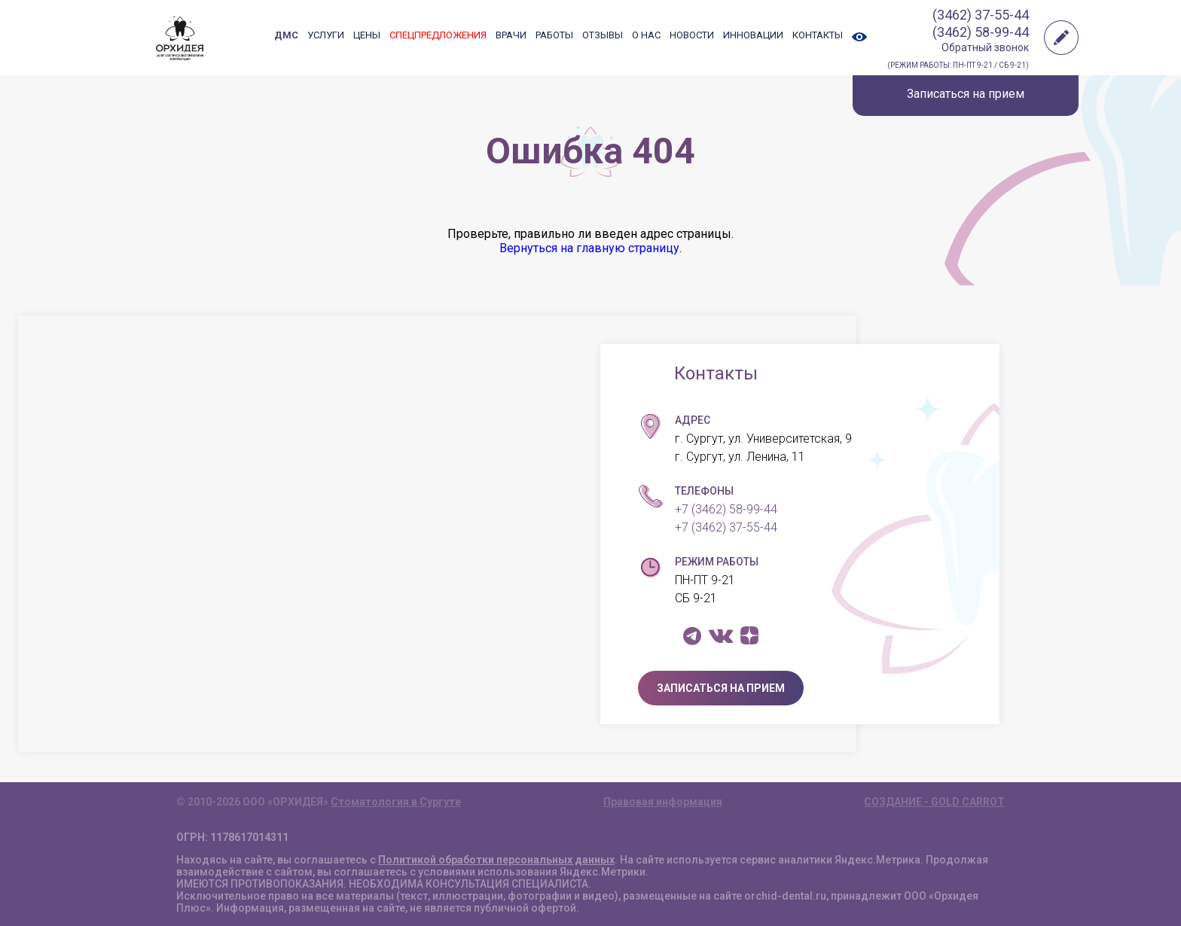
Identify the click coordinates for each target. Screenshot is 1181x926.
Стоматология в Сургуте (396, 802)
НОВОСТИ (692, 35)
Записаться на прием (965, 94)
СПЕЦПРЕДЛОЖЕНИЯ (438, 35)
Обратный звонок (985, 47)
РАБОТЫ (554, 35)
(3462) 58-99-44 (980, 32)
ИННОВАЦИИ (753, 35)
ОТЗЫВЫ (602, 35)
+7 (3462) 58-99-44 (726, 509)
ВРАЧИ (511, 35)
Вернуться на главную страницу (589, 248)
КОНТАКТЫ (817, 35)
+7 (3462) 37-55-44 (726, 527)
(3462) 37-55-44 (980, 15)
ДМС (286, 35)
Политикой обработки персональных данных (496, 860)
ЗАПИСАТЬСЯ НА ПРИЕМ (721, 688)
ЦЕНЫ (366, 35)
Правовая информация (662, 802)
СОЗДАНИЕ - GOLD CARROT (934, 802)
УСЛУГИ (325, 35)
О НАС (646, 35)
